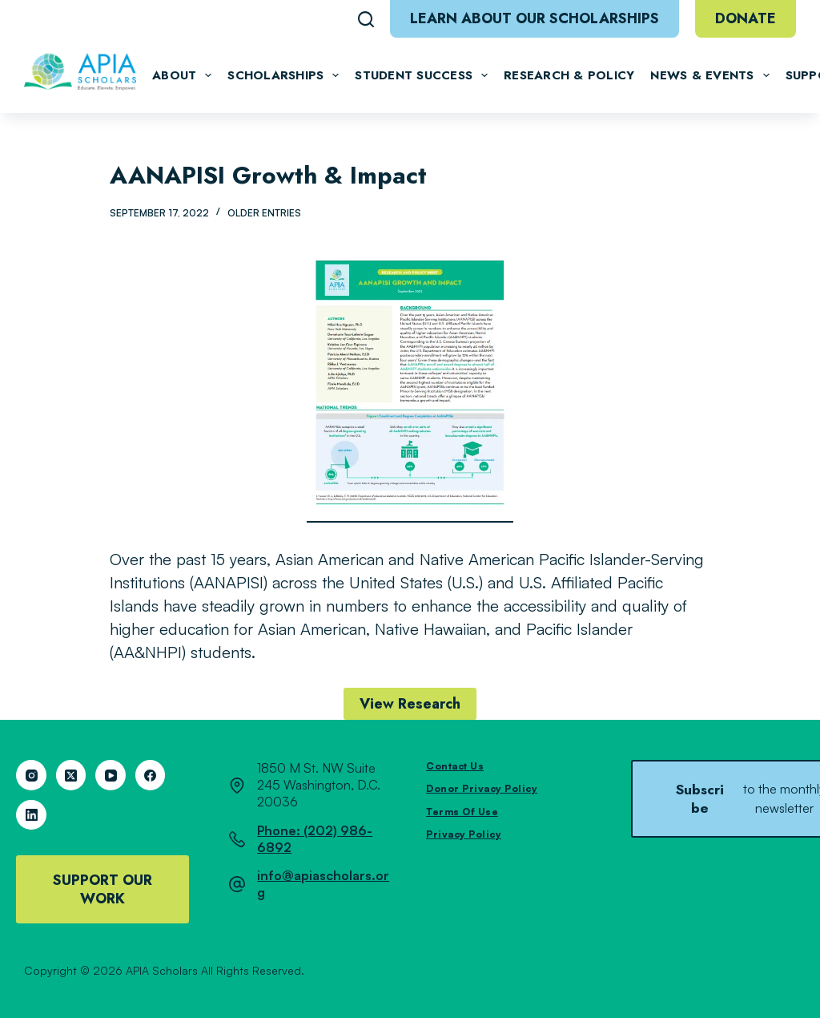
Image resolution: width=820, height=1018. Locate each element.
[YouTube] (110, 775)
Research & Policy (569, 75)
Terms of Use (462, 812)
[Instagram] (31, 775)
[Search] (366, 19)
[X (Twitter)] (71, 775)
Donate (745, 18)
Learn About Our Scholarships (534, 18)
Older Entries (264, 213)
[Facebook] (150, 775)
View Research (410, 703)
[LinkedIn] (31, 815)
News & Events (709, 75)
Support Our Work (102, 889)
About (181, 75)
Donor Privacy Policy (481, 788)
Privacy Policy (463, 834)
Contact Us (455, 766)
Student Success (421, 75)
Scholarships (283, 75)
